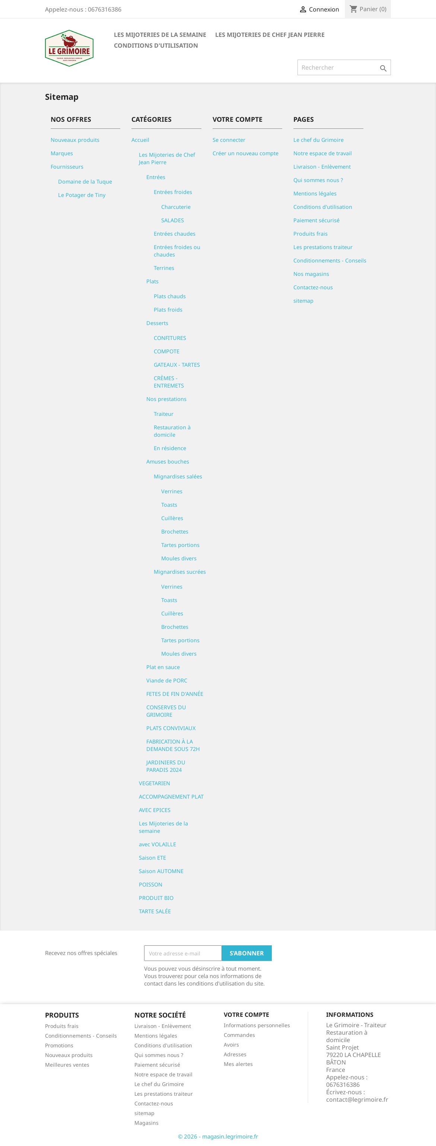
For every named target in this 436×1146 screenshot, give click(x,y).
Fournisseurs (67, 166)
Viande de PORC (166, 680)
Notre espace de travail (322, 153)
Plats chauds (170, 296)
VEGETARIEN (154, 783)
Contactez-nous (313, 287)
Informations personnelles (257, 1025)
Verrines (171, 491)
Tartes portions (180, 544)
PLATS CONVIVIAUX (170, 728)
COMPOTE (166, 351)
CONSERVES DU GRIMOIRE (166, 711)
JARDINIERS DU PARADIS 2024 (165, 766)
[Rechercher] (344, 67)
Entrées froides (173, 191)
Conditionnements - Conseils (329, 260)
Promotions (59, 1045)
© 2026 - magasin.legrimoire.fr (218, 1136)
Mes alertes (238, 1063)
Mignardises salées (178, 476)
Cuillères (172, 518)
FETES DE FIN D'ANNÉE (174, 693)
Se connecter (229, 139)
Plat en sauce (163, 667)
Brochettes (174, 531)
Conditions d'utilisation (156, 45)
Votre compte (246, 1014)
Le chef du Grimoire (318, 139)
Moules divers (179, 558)
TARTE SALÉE (155, 911)
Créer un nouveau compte (246, 153)
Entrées (155, 177)
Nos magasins (311, 273)
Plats (152, 281)
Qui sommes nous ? (318, 180)
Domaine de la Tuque (85, 181)
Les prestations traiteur (323, 247)
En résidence (170, 448)
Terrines (164, 267)
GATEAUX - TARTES (177, 364)
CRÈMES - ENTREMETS (169, 382)
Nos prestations (166, 398)
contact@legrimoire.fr (357, 1099)
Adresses (235, 1054)
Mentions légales (315, 193)
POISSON (150, 884)
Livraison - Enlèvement (322, 166)
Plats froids (168, 309)
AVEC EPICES (155, 810)
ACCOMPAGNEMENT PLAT (171, 796)
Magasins (146, 1122)
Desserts (157, 323)
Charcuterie (176, 206)
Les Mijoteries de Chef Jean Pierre (270, 35)
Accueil (140, 139)
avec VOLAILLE (157, 844)
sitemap (303, 300)
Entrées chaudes (174, 233)
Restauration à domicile (172, 431)
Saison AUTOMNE (161, 871)
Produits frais (310, 233)
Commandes (239, 1034)
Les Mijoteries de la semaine (160, 35)
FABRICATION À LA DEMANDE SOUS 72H (173, 745)
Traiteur (164, 413)
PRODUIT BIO (156, 897)
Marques (62, 153)
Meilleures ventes (67, 1064)
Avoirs (231, 1044)
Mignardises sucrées (180, 571)
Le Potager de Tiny (81, 194)
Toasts (169, 504)
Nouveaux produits (75, 139)
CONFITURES (170, 337)
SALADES (172, 220)
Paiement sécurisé (316, 220)
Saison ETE (152, 857)
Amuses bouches (167, 461)
